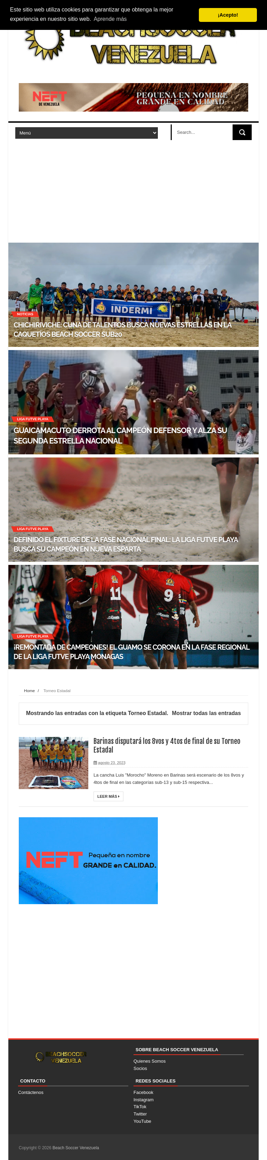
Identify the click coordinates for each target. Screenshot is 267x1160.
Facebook (143, 1092)
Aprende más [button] (110, 19)
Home (29, 690)
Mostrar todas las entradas (206, 713)
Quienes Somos (150, 1061)
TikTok (140, 1106)
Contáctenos (30, 1092)
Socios (140, 1068)
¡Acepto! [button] (228, 15)
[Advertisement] (133, 190)
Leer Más (108, 796)
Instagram (144, 1099)
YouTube (142, 1121)
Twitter (140, 1114)
